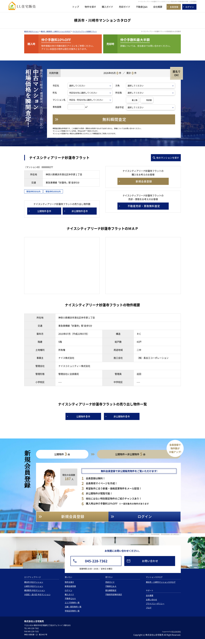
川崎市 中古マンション (33, 586)
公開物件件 (44, 211)
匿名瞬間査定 (110, 590)
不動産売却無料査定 (113, 594)
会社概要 (157, 6)
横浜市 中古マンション (31, 31)
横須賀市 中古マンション (34, 590)
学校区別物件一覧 (72, 610)
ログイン (68, 590)
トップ (75, 6)
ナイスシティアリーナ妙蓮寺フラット (85, 31)
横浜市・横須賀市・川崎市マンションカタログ (56, 31)
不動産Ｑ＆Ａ (70, 598)
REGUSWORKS (176, 631)
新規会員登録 (70, 586)
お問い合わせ (151, 599)
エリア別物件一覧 (72, 602)
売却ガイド (124, 6)
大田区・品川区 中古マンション (37, 594)
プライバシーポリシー (155, 603)
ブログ (148, 607)
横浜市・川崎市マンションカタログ (161, 582)
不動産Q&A (141, 6)
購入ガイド (107, 6)
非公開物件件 (80, 211)
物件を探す (90, 6)
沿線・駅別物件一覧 (73, 606)
